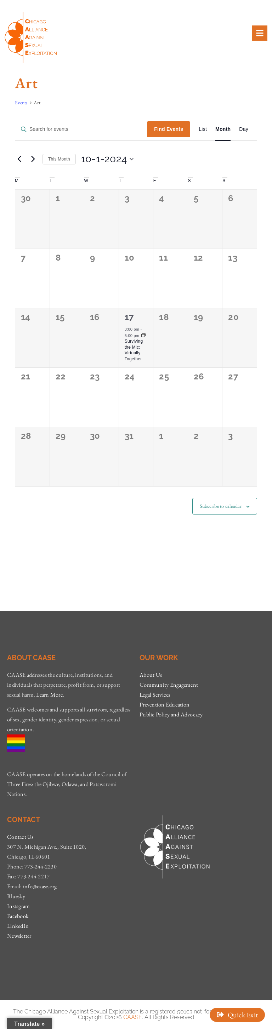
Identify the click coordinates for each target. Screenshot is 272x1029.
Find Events (168, 129)
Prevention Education (164, 704)
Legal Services (155, 694)
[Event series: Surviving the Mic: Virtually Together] (143, 335)
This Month (59, 159)
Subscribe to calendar (221, 506)
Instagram (18, 906)
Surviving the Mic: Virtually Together (134, 350)
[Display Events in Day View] (243, 129)
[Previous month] (19, 159)
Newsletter (19, 936)
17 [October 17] (129, 317)
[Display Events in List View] (203, 129)
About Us (151, 675)
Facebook (18, 916)
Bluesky (16, 896)
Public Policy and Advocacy (171, 714)
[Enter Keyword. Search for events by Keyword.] (81, 129)
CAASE (132, 1017)
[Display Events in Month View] (223, 129)
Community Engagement (169, 684)
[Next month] (33, 159)
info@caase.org (40, 886)
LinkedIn (18, 926)
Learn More (49, 694)
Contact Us (20, 837)
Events (21, 102)
